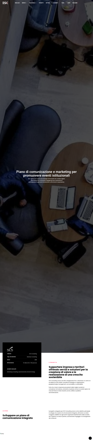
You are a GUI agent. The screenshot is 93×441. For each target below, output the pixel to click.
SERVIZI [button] (24, 2)
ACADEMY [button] (56, 2)
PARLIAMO (75, 3)
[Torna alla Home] (5, 3)
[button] (90, 438)
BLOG (69, 2)
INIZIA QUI (17, 2)
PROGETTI (41, 2)
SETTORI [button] (48, 2)
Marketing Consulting (12, 372)
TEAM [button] (63, 2)
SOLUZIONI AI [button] (33, 2)
